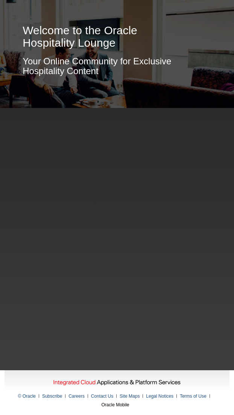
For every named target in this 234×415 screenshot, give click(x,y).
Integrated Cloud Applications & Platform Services (117, 383)
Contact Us (102, 396)
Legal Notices (159, 396)
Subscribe (52, 396)
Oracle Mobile (115, 404)
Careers (76, 396)
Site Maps (130, 396)
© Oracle (27, 396)
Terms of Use (193, 396)
